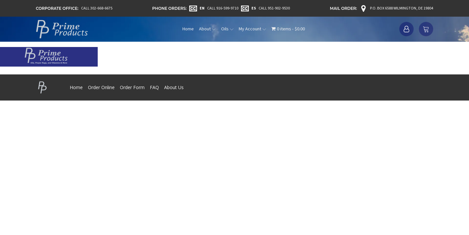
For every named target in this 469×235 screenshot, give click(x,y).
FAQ (154, 87)
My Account (252, 29)
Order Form (132, 87)
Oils (227, 29)
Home (188, 29)
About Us (174, 87)
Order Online (101, 87)
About (207, 29)
